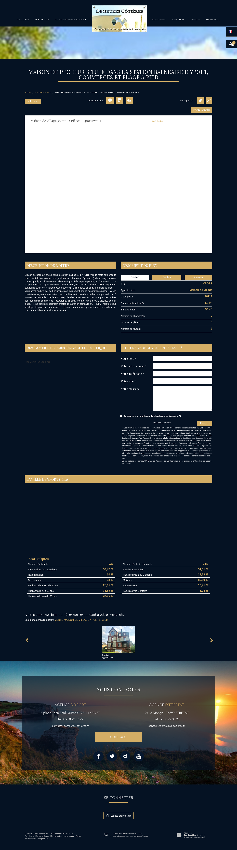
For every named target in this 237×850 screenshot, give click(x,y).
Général (135, 277)
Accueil (28, 92)
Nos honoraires (56, 836)
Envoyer (204, 423)
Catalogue (23, 19)
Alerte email (213, 19)
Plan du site (29, 836)
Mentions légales (42, 836)
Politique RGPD (43, 838)
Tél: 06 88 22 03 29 (70, 719)
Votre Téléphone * (132, 373)
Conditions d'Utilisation (193, 461)
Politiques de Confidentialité (167, 461)
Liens (66, 836)
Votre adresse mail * (133, 366)
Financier (198, 277)
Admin (71, 836)
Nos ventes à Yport (43, 92)
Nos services (42, 19)
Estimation (178, 19)
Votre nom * (128, 358)
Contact (195, 19)
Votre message (130, 388)
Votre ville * (128, 381)
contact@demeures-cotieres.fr (70, 726)
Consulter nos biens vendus (70, 19)
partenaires (159, 19)
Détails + (166, 277)
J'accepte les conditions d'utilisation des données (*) (152, 415)
